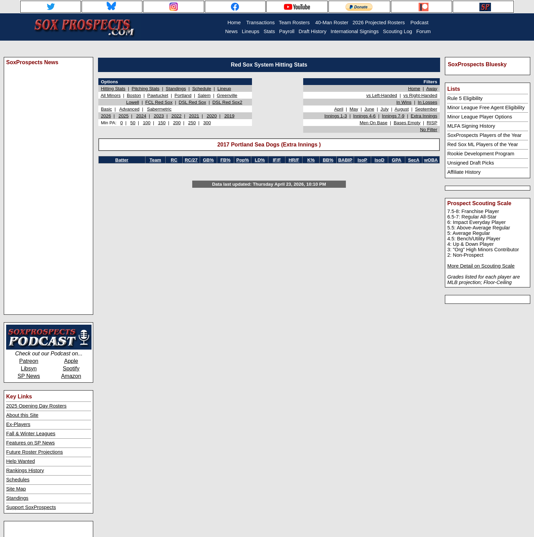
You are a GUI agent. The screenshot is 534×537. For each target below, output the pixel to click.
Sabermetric (159, 109)
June (369, 109)
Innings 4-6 (364, 115)
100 (146, 122)
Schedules (17, 479)
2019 (229, 115)
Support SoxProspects (31, 507)
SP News (28, 376)
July (384, 109)
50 (133, 122)
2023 (159, 115)
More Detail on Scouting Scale (481, 266)
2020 (212, 115)
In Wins (403, 102)
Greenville (227, 95)
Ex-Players (18, 424)
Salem (204, 95)
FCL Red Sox (159, 102)
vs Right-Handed (420, 95)
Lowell (132, 102)
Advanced (129, 109)
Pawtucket (157, 95)
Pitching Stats (146, 88)
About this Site (22, 415)
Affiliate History (463, 172)
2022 (176, 115)
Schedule (201, 88)
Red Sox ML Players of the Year (482, 144)
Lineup (224, 88)
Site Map (16, 489)
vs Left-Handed (381, 95)
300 (207, 122)
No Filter (428, 129)
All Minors (111, 95)
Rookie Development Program (480, 153)
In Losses (427, 102)
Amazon (71, 376)
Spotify (71, 368)
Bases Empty (407, 122)
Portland (183, 95)
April (338, 109)
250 (192, 122)
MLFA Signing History (471, 126)
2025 (123, 115)
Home (414, 88)
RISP (432, 122)
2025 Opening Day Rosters (36, 406)
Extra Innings (424, 115)
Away (431, 88)
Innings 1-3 (335, 115)
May (354, 109)
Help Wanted (20, 461)
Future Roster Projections (34, 452)
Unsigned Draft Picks (470, 163)
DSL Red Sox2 (227, 102)
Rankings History (25, 470)
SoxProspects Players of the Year (484, 135)
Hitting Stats (113, 88)
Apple (71, 361)
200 (177, 122)
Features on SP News (30, 443)
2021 (194, 115)
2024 (141, 115)
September (426, 109)
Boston (134, 95)
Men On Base (374, 122)
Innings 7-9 (393, 115)
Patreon (28, 361)
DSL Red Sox (192, 102)
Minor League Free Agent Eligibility (486, 107)
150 (162, 122)
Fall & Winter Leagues (30, 433)
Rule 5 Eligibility (464, 98)
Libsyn (29, 368)
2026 (106, 115)
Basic (106, 109)
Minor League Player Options (479, 116)
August (402, 109)
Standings (17, 498)
